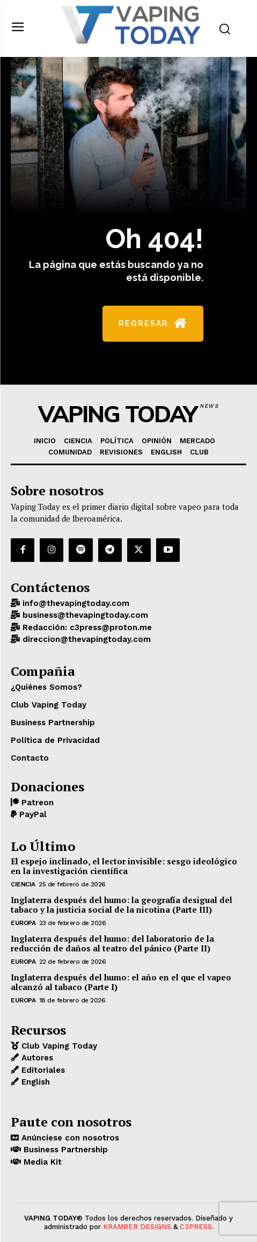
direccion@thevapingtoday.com (85, 639)
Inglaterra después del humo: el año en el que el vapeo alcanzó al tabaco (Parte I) (121, 982)
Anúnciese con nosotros (69, 1138)
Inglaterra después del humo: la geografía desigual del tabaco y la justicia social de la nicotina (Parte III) (121, 904)
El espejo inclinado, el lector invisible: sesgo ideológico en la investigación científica (124, 866)
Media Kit (41, 1162)
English (34, 1082)
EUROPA (23, 923)
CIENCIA (23, 884)
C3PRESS (196, 1227)
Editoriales (42, 1070)
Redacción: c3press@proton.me (86, 627)
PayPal (32, 814)
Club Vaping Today (58, 1046)
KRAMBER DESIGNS (137, 1227)
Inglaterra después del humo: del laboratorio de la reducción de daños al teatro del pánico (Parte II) (112, 943)
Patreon (36, 802)
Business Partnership (64, 1149)
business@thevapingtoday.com (84, 615)
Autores (36, 1058)
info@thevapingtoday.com (74, 603)
